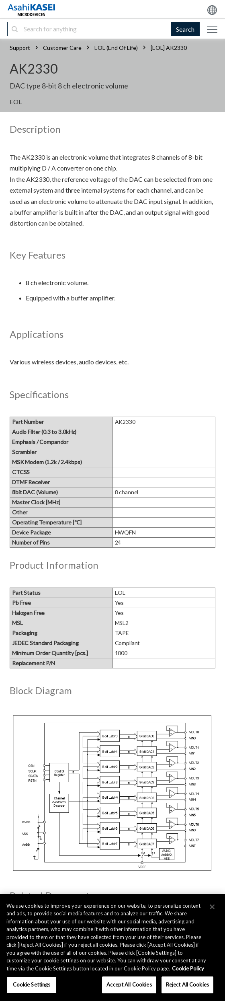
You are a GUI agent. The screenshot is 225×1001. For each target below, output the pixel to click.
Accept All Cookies (128, 984)
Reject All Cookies (187, 984)
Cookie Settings (32, 984)
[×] (212, 907)
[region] (112, 947)
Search (185, 29)
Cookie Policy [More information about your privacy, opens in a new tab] (188, 968)
